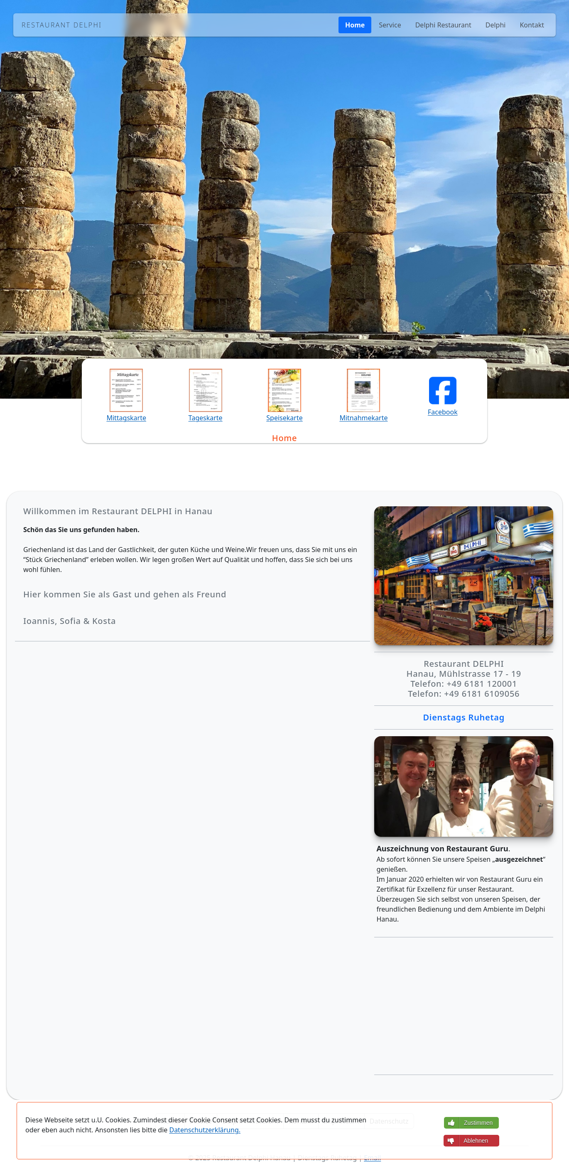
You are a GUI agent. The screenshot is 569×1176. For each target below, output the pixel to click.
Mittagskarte (126, 417)
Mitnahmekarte (363, 417)
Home (355, 25)
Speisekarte (284, 417)
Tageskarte (206, 417)
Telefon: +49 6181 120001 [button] (222, 276)
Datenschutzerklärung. (204, 1129)
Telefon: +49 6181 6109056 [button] (346, 276)
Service (390, 25)
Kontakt (532, 25)
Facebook (443, 412)
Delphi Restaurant (443, 25)
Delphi (496, 25)
